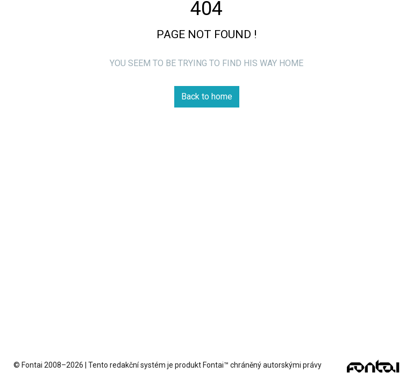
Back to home (206, 96)
